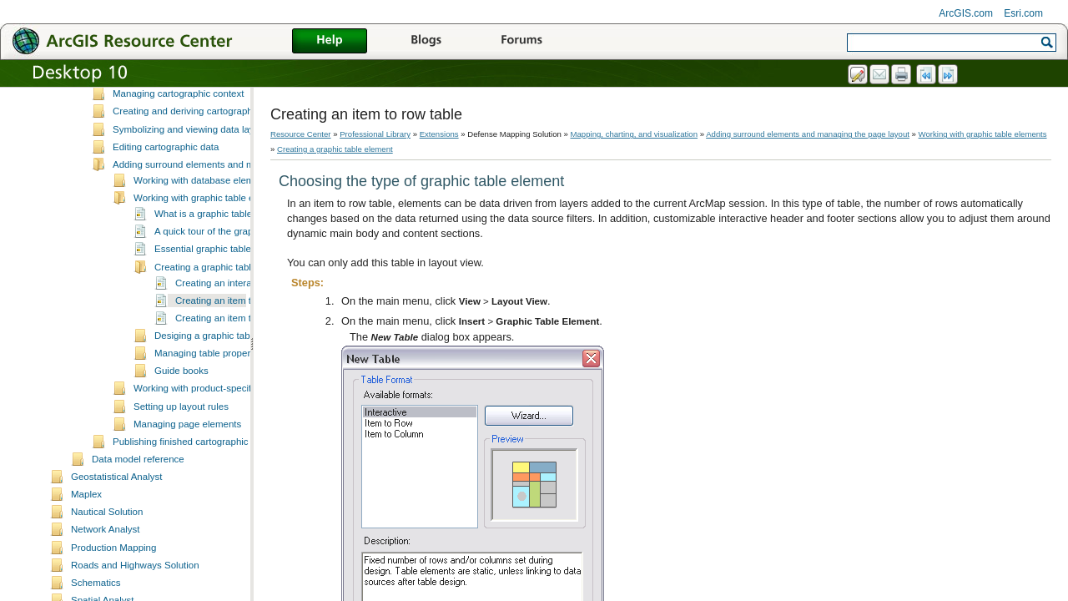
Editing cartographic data (166, 194)
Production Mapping (113, 594)
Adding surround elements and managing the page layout (235, 211)
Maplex (86, 541)
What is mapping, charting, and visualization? (209, 88)
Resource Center (300, 134)
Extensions (439, 134)
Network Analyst (105, 576)
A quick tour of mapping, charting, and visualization (221, 105)
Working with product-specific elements (217, 435)
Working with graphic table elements (211, 245)
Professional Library (375, 134)
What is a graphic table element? (224, 260)
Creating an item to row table (236, 347)
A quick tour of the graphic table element (240, 278)
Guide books (181, 417)
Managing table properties (209, 400)
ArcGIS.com (966, 13)
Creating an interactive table (235, 330)
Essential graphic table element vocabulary (245, 295)
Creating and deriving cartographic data (197, 158)
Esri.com (1023, 13)
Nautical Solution (107, 558)
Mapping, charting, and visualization (634, 134)
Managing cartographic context (178, 140)
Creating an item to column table (244, 365)
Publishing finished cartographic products (200, 488)
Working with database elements (203, 227)
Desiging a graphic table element (224, 382)
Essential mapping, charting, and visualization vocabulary (234, 123)
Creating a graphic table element (223, 314)
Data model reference (138, 506)
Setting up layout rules (181, 453)
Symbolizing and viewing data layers (190, 176)
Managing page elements (187, 471)
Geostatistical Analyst (116, 523)
